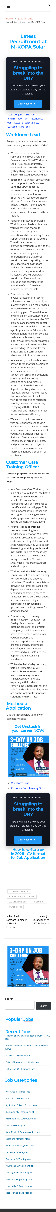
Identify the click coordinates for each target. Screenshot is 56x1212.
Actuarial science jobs (19, 891)
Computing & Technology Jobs (21, 1111)
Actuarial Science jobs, (26, 122)
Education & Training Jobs (18, 1159)
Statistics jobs (15, 907)
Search (9, 998)
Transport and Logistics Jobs (20, 1192)
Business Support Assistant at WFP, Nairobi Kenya (26, 1047)
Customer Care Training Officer (28, 788)
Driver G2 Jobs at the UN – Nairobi (22, 1062)
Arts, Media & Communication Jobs (23, 1132)
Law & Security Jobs (15, 1125)
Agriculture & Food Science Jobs (21, 1105)
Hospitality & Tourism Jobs (19, 1186)
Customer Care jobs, (18, 126)
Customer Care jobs (17, 902)
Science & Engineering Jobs (19, 1179)
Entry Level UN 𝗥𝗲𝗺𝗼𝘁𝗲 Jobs (20, 1069)
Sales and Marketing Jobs (18, 1138)
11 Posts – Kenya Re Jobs (18, 1055)
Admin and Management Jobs (20, 1145)
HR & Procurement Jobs (17, 1098)
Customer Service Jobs (17, 1152)
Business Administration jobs (22, 897)
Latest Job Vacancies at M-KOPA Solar (41, 920)
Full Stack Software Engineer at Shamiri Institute (16, 922)
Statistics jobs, (15, 114)
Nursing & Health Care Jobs (19, 1172)
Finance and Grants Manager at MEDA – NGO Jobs (27, 1037)
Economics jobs (38, 902)
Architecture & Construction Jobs (22, 1118)
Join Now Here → (28, 103)
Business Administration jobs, (21, 116)
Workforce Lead (20, 783)
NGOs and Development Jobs (20, 1165)
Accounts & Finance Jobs (18, 1091)
